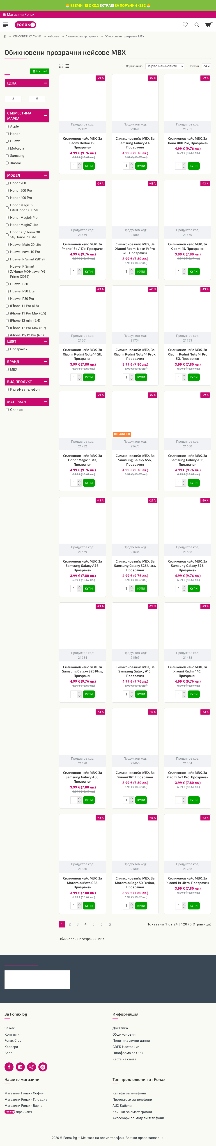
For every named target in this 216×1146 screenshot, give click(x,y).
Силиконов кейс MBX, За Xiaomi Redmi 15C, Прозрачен (82, 142)
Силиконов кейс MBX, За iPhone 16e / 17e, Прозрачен (83, 246)
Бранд (13, 361)
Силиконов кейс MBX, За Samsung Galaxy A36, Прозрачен (187, 459)
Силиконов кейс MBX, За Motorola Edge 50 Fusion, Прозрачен (135, 882)
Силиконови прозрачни (82, 36)
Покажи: (194, 66)
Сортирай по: (134, 66)
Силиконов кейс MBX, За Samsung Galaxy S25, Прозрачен (187, 565)
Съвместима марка (19, 116)
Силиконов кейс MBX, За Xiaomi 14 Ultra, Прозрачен (187, 880)
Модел (13, 175)
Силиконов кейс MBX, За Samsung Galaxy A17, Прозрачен (135, 142)
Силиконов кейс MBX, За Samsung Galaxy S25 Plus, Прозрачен (82, 671)
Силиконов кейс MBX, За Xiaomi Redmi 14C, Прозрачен (187, 671)
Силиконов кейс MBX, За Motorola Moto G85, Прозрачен (82, 882)
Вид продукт (19, 381)
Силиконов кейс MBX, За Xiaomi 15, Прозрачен (187, 246)
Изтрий (41, 71)
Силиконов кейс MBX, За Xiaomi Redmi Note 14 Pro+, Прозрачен (135, 354)
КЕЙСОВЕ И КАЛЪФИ (27, 36)
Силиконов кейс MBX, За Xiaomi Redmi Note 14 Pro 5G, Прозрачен (187, 354)
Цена (11, 83)
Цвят (11, 341)
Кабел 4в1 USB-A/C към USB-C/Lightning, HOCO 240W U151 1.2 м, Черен (45, 974)
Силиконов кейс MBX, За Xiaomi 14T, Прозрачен (135, 774)
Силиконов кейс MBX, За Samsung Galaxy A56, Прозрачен (135, 459)
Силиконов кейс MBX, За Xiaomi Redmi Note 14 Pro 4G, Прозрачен (135, 248)
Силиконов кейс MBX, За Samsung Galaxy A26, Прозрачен (82, 565)
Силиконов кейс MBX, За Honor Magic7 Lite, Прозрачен (82, 459)
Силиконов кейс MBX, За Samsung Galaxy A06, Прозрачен (82, 776)
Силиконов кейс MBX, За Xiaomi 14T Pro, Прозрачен (188, 774)
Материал (16, 402)
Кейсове (53, 36)
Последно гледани (21, 961)
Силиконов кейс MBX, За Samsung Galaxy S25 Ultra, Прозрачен (135, 565)
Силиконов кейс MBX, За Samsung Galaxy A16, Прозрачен (135, 671)
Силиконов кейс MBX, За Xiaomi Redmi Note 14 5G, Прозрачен (82, 354)
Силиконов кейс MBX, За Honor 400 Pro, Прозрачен (187, 140)
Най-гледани (55, 961)
